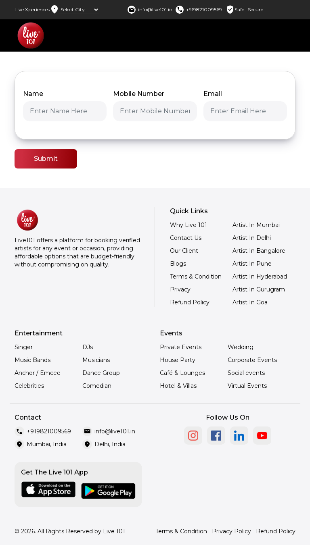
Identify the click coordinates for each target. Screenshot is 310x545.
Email (212, 94)
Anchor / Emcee (38, 373)
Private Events (180, 347)
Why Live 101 (188, 225)
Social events (246, 373)
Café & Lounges (182, 373)
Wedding (240, 347)
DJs (87, 347)
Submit (46, 158)
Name (33, 94)
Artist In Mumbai (256, 225)
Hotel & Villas (178, 385)
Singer (24, 347)
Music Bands (32, 360)
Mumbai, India (47, 444)
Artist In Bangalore (258, 250)
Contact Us (185, 237)
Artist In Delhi (251, 237)
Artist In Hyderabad (259, 276)
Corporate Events (252, 360)
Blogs (178, 263)
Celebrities (29, 385)
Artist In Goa (250, 302)
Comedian (96, 385)
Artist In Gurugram (258, 289)
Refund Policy (189, 302)
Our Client (184, 250)
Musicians (96, 360)
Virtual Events (247, 385)
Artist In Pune (252, 263)
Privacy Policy (231, 531)
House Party (177, 360)
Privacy (180, 289)
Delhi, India (110, 444)
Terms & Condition (196, 276)
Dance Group (101, 373)
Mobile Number (138, 94)
